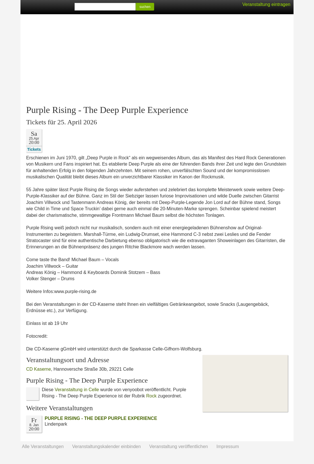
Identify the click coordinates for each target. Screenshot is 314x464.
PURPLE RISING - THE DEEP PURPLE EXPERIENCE (101, 418)
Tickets (34, 149)
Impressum (227, 446)
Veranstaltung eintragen (266, 4)
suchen (144, 7)
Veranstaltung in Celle (77, 389)
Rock (151, 395)
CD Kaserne (38, 369)
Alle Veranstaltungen (43, 446)
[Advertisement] (157, 60)
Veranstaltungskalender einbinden (106, 446)
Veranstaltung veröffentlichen (178, 446)
